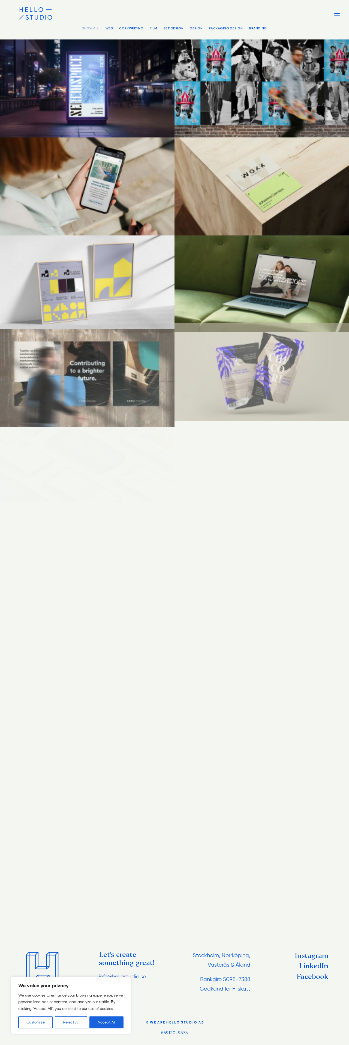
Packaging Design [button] (226, 28)
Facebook (312, 976)
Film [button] (153, 28)
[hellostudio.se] (25, 13)
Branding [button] (258, 28)
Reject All (71, 1022)
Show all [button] (90, 28)
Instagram (311, 955)
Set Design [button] (174, 28)
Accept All (107, 1022)
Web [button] (109, 28)
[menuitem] (91, 33)
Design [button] (196, 28)
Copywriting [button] (131, 28)
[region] (71, 1005)
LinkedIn (313, 965)
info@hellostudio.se (122, 976)
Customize (35, 1022)
